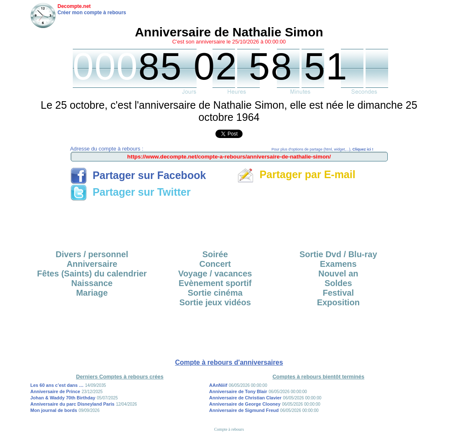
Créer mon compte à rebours (92, 12)
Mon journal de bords (54, 410)
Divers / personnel (92, 254)
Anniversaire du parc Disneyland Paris (73, 403)
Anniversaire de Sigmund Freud (244, 410)
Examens (338, 263)
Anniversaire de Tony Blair (238, 391)
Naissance (92, 283)
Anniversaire (92, 263)
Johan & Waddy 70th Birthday (63, 397)
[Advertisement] (229, 222)
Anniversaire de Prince (55, 391)
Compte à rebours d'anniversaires (229, 362)
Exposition (338, 302)
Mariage (92, 292)
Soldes (338, 283)
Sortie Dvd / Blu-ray (338, 254)
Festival (338, 292)
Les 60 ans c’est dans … (57, 385)
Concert (215, 263)
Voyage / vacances (215, 273)
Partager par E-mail (296, 174)
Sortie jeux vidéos (215, 302)
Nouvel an (338, 273)
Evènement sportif (215, 283)
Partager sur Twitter (130, 192)
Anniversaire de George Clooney (245, 403)
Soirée (215, 254)
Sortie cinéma (215, 292)
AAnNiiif (218, 385)
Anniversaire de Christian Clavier (245, 397)
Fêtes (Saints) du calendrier (92, 273)
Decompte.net (74, 6)
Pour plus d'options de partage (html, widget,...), (322, 149)
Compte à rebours (229, 429)
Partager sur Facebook (138, 175)
